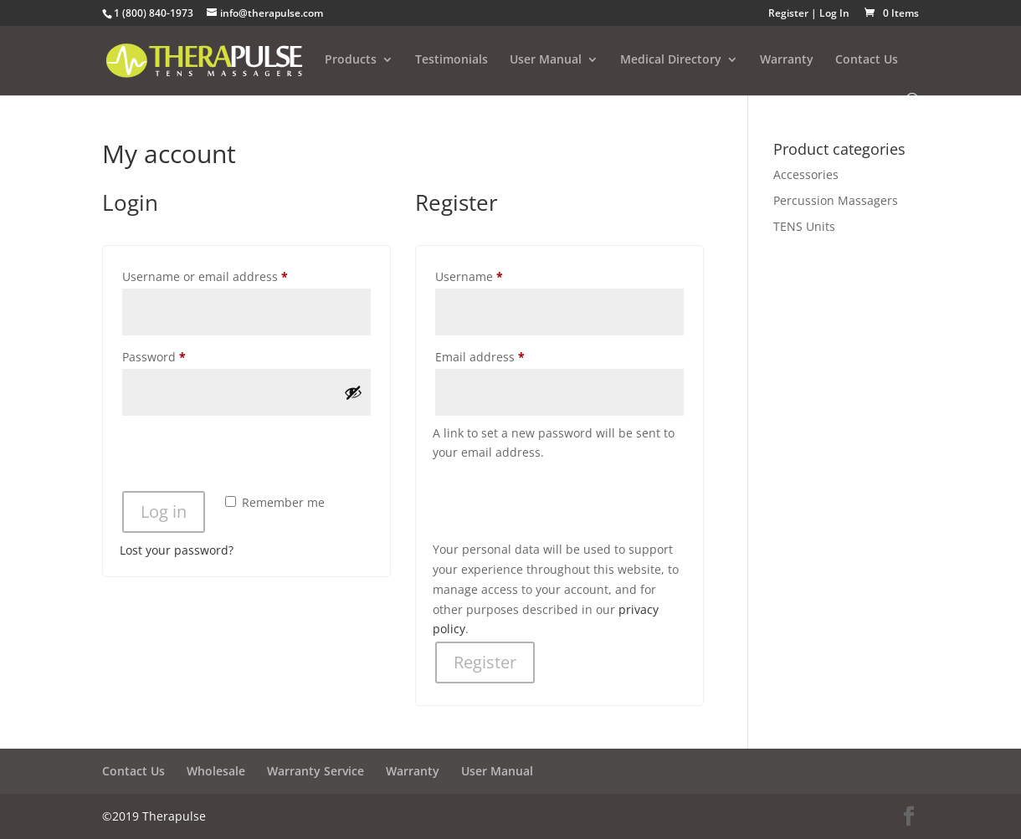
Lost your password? (176, 550)
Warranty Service (315, 771)
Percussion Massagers (835, 200)
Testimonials (451, 60)
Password (179, 355)
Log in (164, 511)
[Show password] (353, 392)
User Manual (546, 60)
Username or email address (230, 274)
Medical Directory (670, 60)
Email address (505, 355)
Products (351, 60)
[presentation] (247, 456)
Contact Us (866, 60)
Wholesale (216, 771)
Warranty (786, 60)
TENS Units (804, 226)
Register (788, 13)
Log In (834, 13)
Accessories (806, 174)
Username (494, 274)
